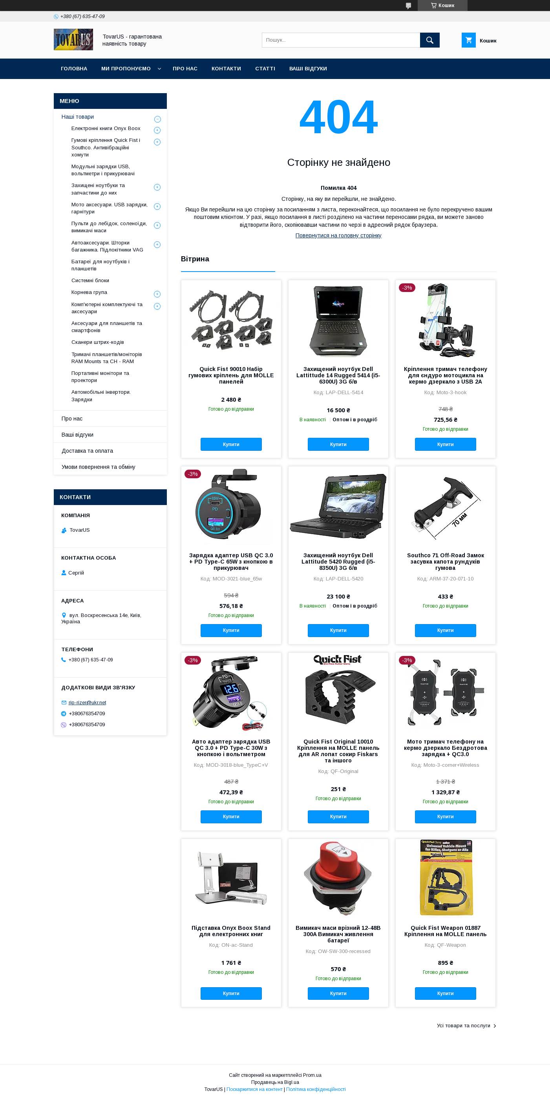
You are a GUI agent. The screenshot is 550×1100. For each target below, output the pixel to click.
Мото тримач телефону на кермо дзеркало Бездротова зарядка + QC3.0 (445, 747)
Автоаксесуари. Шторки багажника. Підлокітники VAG (107, 246)
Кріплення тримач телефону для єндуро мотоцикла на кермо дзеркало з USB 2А (445, 375)
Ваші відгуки (308, 69)
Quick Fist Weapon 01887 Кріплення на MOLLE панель (445, 931)
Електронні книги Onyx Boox (106, 128)
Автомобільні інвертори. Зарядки (101, 395)
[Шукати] (430, 40)
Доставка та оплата (87, 451)
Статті (265, 69)
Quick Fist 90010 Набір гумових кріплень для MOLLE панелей (231, 375)
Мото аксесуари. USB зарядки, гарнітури (109, 208)
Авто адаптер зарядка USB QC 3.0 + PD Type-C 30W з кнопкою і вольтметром (231, 747)
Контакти (226, 69)
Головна (74, 69)
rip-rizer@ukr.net (87, 702)
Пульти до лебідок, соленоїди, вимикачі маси (109, 226)
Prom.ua (312, 1075)
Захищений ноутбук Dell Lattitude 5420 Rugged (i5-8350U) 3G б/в (338, 561)
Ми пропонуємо (126, 69)
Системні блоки (90, 280)
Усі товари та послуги (463, 1025)
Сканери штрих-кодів (97, 342)
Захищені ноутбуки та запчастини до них (98, 188)
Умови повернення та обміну (98, 467)
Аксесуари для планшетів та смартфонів (106, 326)
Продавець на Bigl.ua (275, 1082)
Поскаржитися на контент (255, 1089)
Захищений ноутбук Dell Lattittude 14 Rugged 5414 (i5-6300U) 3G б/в (338, 375)
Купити (231, 444)
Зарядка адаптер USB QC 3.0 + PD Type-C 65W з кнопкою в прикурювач (231, 561)
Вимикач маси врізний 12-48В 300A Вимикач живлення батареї (338, 934)
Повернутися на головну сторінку (339, 235)
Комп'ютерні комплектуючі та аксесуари (107, 307)
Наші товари (78, 117)
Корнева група (89, 292)
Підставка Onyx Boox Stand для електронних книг (231, 931)
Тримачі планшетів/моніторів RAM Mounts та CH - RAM (106, 357)
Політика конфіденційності (316, 1089)
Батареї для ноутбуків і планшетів (100, 265)
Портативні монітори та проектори (100, 376)
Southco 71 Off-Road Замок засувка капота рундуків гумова (445, 561)
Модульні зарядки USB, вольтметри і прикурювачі (103, 169)
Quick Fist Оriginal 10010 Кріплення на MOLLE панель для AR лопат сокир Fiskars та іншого (338, 751)
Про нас (185, 69)
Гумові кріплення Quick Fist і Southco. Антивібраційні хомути (105, 147)
